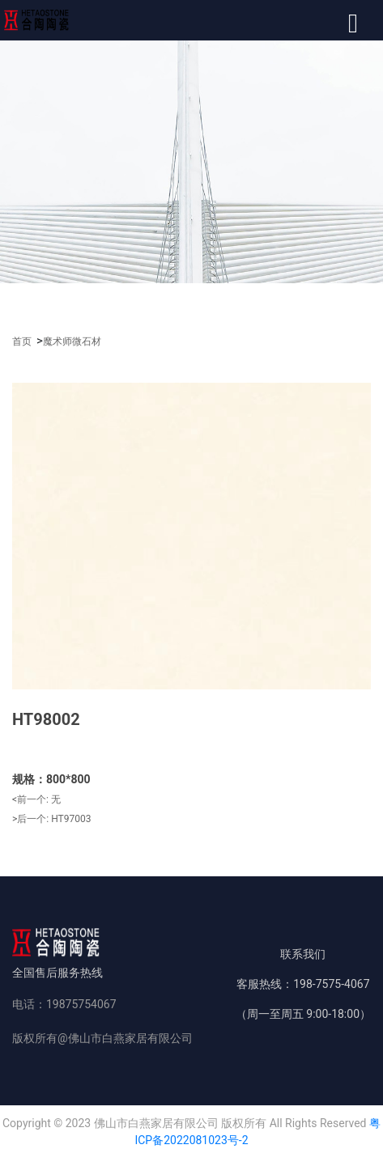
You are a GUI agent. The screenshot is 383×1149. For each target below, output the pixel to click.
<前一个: (36, 799)
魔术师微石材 (72, 341)
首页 (22, 341)
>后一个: (51, 819)
